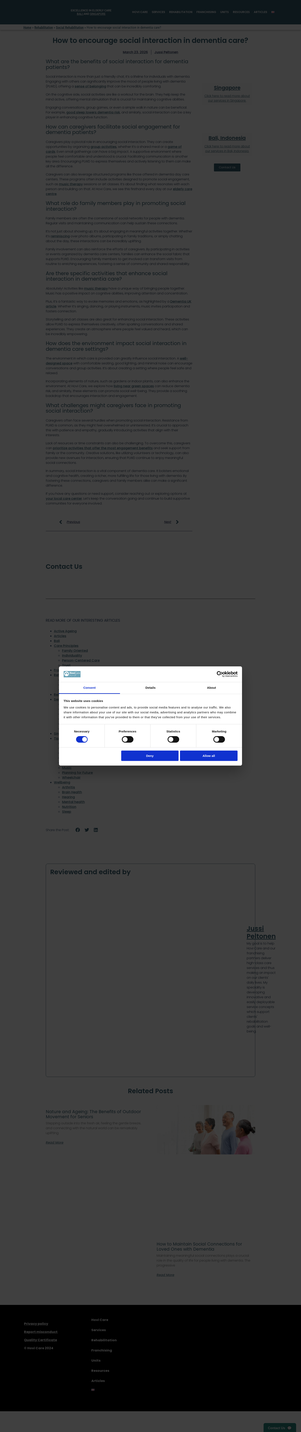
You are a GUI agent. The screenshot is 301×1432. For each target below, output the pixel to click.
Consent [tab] (89, 687)
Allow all (209, 755)
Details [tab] (150, 687)
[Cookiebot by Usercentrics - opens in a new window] (220, 674)
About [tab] (211, 687)
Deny (150, 755)
